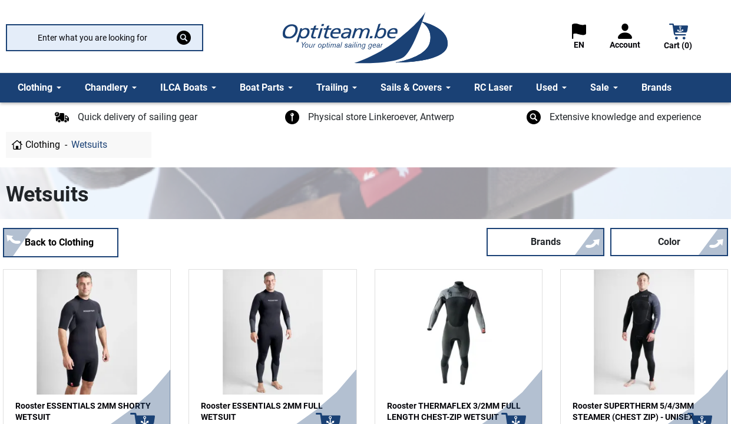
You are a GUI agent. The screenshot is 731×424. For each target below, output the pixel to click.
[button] (678, 38)
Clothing (42, 144)
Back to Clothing (59, 242)
